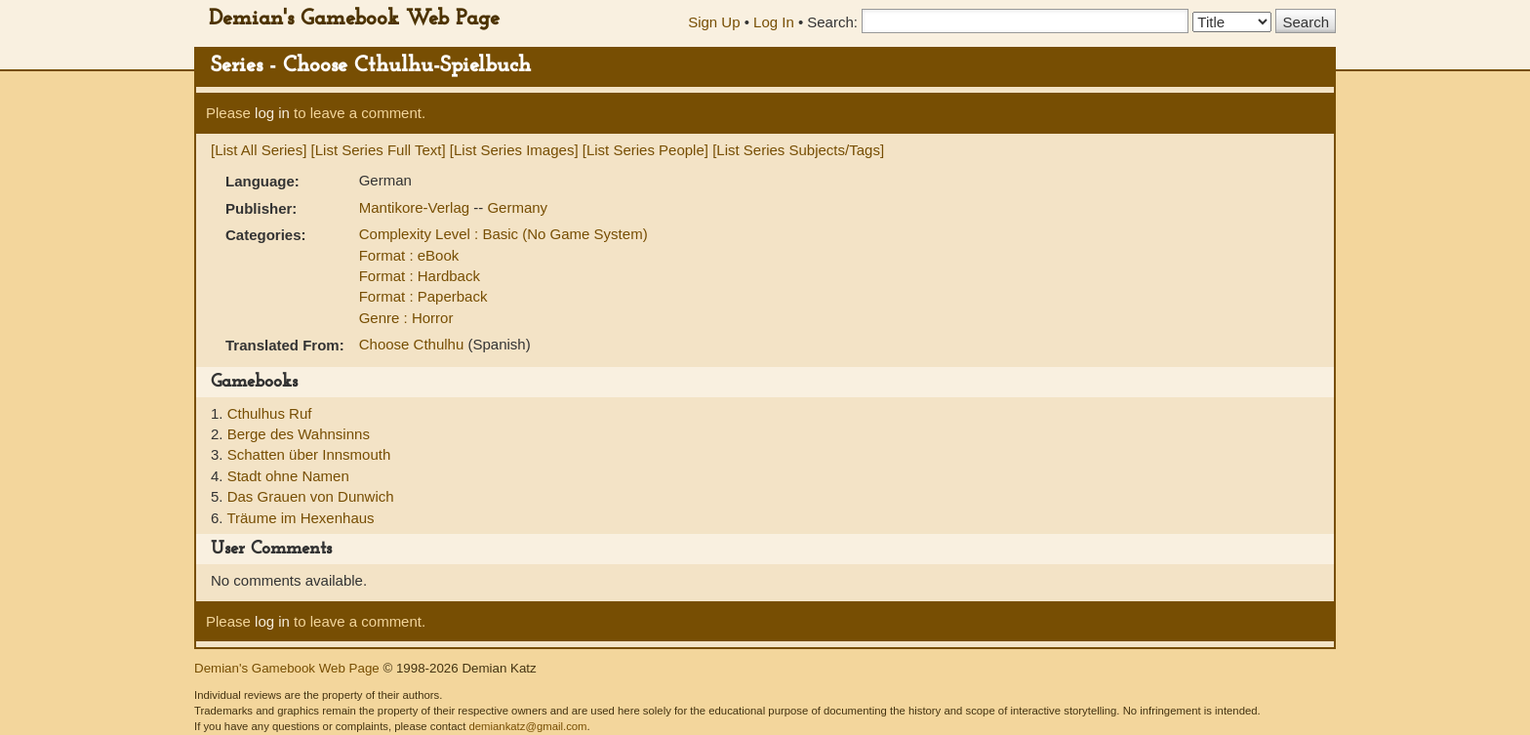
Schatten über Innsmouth (309, 454)
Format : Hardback (419, 275)
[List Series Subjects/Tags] (798, 150)
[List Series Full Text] (378, 150)
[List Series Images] (514, 150)
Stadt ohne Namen (288, 476)
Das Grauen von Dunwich (310, 496)
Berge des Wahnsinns (298, 434)
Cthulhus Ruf (269, 413)
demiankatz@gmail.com (527, 726)
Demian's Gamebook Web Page (354, 19)
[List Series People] (645, 150)
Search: (832, 22)
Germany (517, 207)
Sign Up (714, 22)
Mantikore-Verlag (416, 207)
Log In (773, 22)
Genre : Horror (406, 317)
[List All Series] (258, 150)
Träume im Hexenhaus (300, 518)
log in (272, 112)
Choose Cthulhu (413, 344)
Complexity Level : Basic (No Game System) (503, 233)
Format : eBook (409, 255)
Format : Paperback (423, 296)
